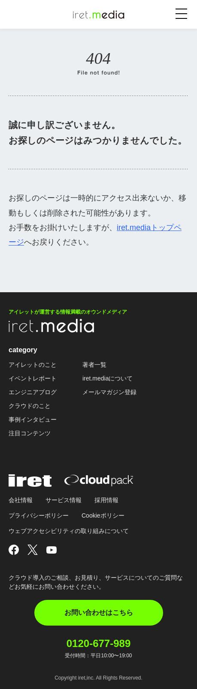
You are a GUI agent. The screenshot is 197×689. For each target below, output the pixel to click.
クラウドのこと (30, 405)
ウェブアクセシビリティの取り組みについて (69, 530)
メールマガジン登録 (109, 392)
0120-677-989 (98, 643)
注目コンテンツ (30, 433)
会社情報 (21, 500)
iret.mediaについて (107, 378)
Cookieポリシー (103, 515)
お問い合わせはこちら (98, 612)
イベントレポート (33, 378)
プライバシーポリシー (39, 515)
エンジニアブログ (33, 392)
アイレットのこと (33, 364)
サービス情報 (63, 500)
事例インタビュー (33, 419)
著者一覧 (94, 364)
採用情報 (106, 500)
